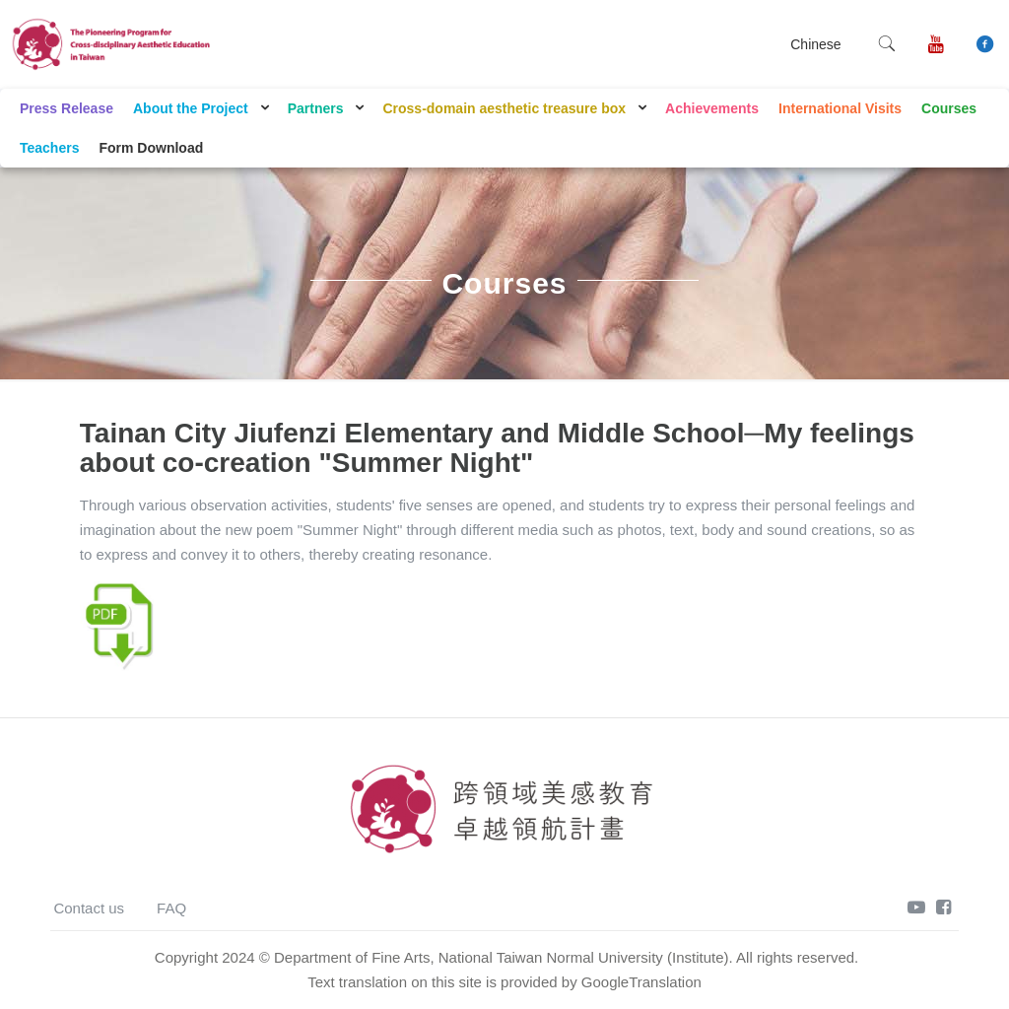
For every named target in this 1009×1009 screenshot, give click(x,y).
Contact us (88, 908)
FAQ (171, 908)
